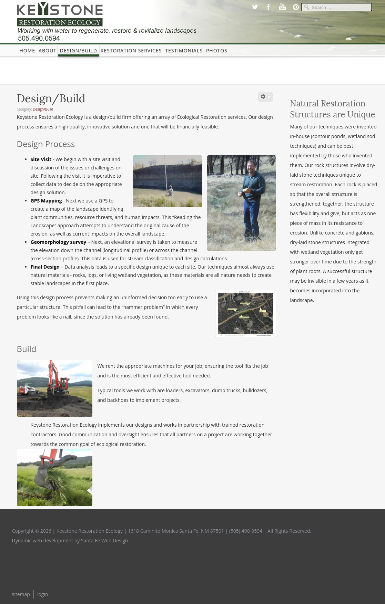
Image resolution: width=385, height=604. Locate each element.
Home (28, 50)
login (42, 594)
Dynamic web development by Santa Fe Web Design (70, 540)
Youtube (282, 7)
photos (216, 50)
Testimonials (184, 50)
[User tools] (265, 97)
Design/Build (78, 50)
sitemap (21, 594)
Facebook (268, 7)
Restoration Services (131, 50)
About (48, 50)
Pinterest (296, 7)
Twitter (255, 7)
